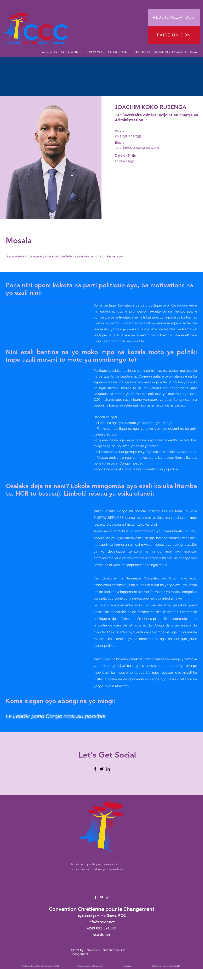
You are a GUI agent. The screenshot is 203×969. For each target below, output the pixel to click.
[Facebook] (95, 768)
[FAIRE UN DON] (174, 35)
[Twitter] (101, 768)
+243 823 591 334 (102, 928)
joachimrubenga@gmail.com (137, 148)
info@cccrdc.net (102, 922)
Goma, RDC (116, 915)
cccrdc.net (101, 934)
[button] (119, 52)
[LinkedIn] (108, 768)
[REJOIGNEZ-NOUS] (174, 17)
